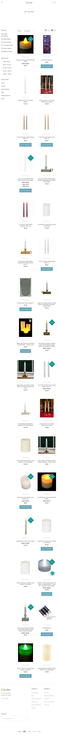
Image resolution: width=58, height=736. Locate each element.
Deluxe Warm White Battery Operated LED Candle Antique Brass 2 (25, 263)
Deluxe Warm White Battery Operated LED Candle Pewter (25, 424)
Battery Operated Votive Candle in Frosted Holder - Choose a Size (25, 344)
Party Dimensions (5, 95)
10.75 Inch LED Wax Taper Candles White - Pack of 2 (47, 385)
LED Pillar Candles (5, 39)
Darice (3, 83)
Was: (24, 184)
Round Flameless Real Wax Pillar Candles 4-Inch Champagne (25, 461)
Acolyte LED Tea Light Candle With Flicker (25, 60)
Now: (24, 186)
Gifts (32, 695)
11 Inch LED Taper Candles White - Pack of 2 (47, 262)
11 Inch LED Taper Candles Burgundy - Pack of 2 (25, 225)
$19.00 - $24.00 (7, 71)
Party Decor (34, 702)
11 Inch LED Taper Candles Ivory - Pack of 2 (47, 137)
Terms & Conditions (49, 702)
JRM (2, 92)
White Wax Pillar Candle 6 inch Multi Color (25, 498)
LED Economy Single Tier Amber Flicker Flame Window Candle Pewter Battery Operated (25, 629)
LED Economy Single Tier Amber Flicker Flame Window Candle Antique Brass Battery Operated (46, 345)
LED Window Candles (6, 51)
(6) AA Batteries (47, 628)
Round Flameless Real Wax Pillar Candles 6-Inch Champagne (47, 669)
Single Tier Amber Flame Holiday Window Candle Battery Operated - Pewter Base (47, 180)
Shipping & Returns (49, 695)
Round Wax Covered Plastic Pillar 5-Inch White (47, 225)
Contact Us (47, 698)
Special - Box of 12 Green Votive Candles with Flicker (25, 669)
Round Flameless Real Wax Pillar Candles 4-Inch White (25, 583)
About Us (46, 692)
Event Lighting (35, 692)
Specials (33, 708)
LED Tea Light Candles (7, 45)
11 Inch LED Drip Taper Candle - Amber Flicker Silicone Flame (25, 179)
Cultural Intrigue (5, 89)
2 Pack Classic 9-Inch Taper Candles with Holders (46, 424)
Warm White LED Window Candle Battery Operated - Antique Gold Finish (25, 386)
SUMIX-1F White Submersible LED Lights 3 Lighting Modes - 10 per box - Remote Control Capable (47, 584)
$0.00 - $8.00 (6, 61)
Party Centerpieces (36, 698)
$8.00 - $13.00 (7, 65)
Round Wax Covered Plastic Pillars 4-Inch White (47, 541)
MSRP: (24, 63)
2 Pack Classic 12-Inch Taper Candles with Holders (47, 101)
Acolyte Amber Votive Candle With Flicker (47, 498)
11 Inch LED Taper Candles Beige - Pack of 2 (25, 137)
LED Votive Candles (6, 48)
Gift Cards (46, 705)
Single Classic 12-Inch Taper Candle (25, 101)
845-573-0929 (5, 698)
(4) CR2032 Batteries (46, 60)
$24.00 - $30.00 (7, 74)
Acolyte (3, 86)
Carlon (3, 98)
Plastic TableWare (36, 705)
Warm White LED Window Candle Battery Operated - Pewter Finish (47, 461)
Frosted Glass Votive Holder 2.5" (25, 303)
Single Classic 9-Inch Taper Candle (25, 541)
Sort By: (19, 31)
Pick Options (25, 351)
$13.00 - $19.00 (7, 68)
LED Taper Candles (6, 42)
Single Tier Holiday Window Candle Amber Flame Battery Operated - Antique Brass (47, 304)
